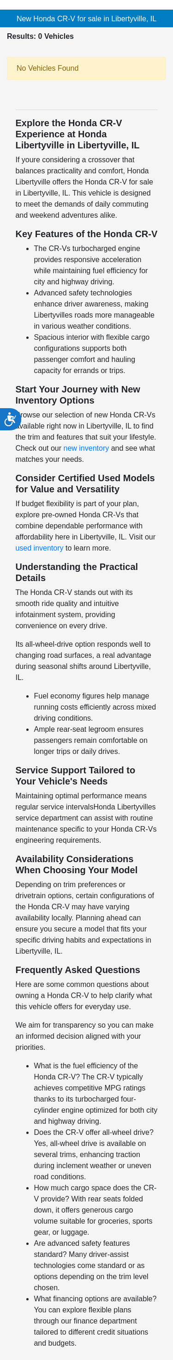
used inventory (39, 548)
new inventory (86, 448)
